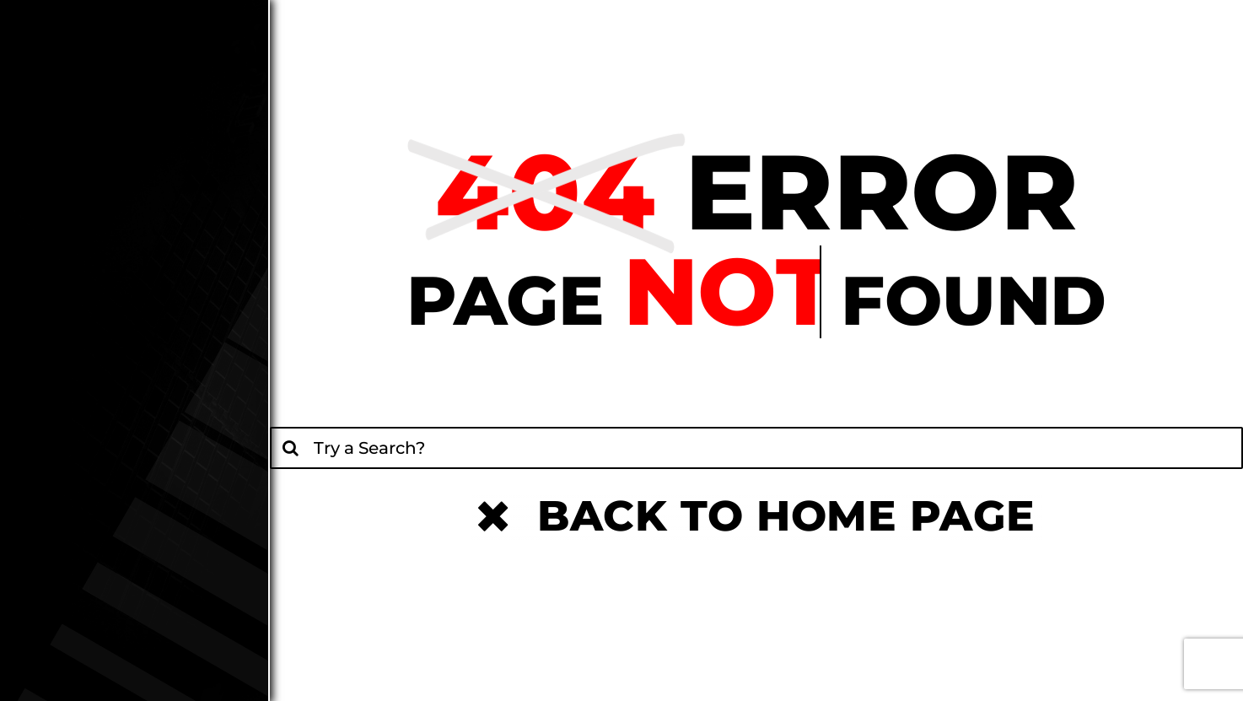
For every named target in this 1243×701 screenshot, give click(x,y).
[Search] (291, 448)
